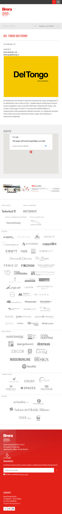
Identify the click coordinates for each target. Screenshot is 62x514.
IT (54, 2)
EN (58, 2)
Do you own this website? (21, 146)
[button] (31, 152)
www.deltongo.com (10, 52)
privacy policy (24, 474)
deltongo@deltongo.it (11, 55)
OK (46, 146)
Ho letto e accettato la (11, 474)
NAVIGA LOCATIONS (46, 26)
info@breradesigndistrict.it (11, 503)
